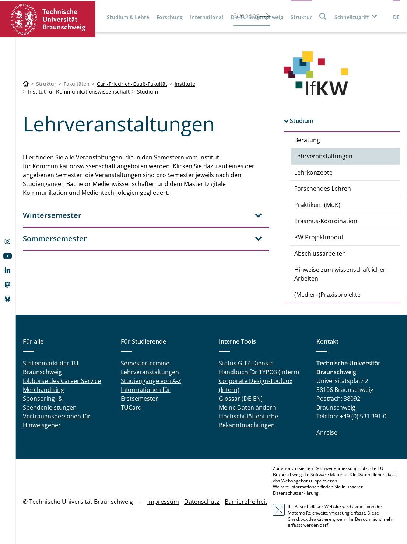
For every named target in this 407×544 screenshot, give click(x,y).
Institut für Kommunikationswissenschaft (79, 91)
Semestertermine (145, 363)
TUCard (131, 407)
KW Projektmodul (318, 237)
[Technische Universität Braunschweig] (26, 83)
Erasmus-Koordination (325, 221)
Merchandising (43, 390)
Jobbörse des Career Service (62, 381)
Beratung (307, 140)
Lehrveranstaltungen (323, 156)
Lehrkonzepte (313, 172)
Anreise (326, 432)
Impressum (163, 502)
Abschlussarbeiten (320, 253)
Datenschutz (202, 502)
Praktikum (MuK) (317, 205)
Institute (185, 83)
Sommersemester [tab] (55, 238)
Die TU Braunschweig (257, 17)
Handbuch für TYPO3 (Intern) (259, 372)
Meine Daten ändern (247, 407)
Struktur (301, 17)
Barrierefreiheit (246, 502)
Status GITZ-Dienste (246, 363)
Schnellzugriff (351, 17)
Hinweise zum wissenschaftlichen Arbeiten (340, 274)
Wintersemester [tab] (52, 215)
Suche (323, 16)
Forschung (170, 17)
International (206, 17)
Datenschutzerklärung (296, 493)
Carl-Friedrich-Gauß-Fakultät (132, 83)
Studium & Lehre (128, 17)
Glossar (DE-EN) (241, 398)
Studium (147, 91)
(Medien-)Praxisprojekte (327, 295)
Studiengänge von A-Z (151, 381)
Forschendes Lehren (322, 189)
